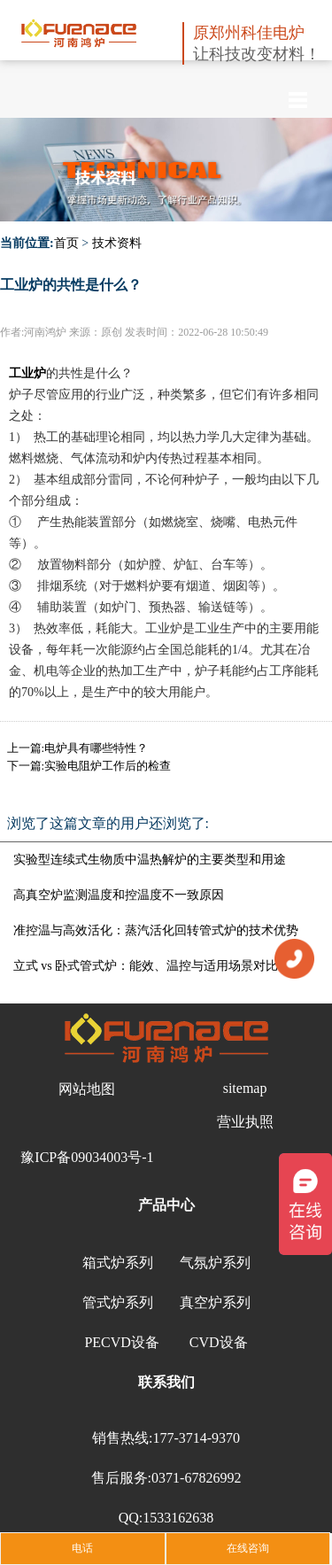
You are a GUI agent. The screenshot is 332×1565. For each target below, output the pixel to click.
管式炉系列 (117, 1302)
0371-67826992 (196, 1477)
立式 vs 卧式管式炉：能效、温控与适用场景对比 (145, 965)
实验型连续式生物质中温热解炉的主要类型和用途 (149, 859)
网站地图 (86, 1088)
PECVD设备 (121, 1342)
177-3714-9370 (196, 1437)
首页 (66, 243)
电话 (82, 1548)
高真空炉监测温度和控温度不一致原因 (118, 895)
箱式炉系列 (117, 1262)
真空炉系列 (215, 1302)
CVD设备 (218, 1342)
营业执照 (245, 1121)
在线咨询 (248, 1548)
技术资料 (117, 243)
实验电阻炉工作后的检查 (107, 765)
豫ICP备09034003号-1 (86, 1157)
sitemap (245, 1088)
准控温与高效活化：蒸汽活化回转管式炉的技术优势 (155, 930)
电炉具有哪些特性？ (96, 748)
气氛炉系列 (215, 1262)
